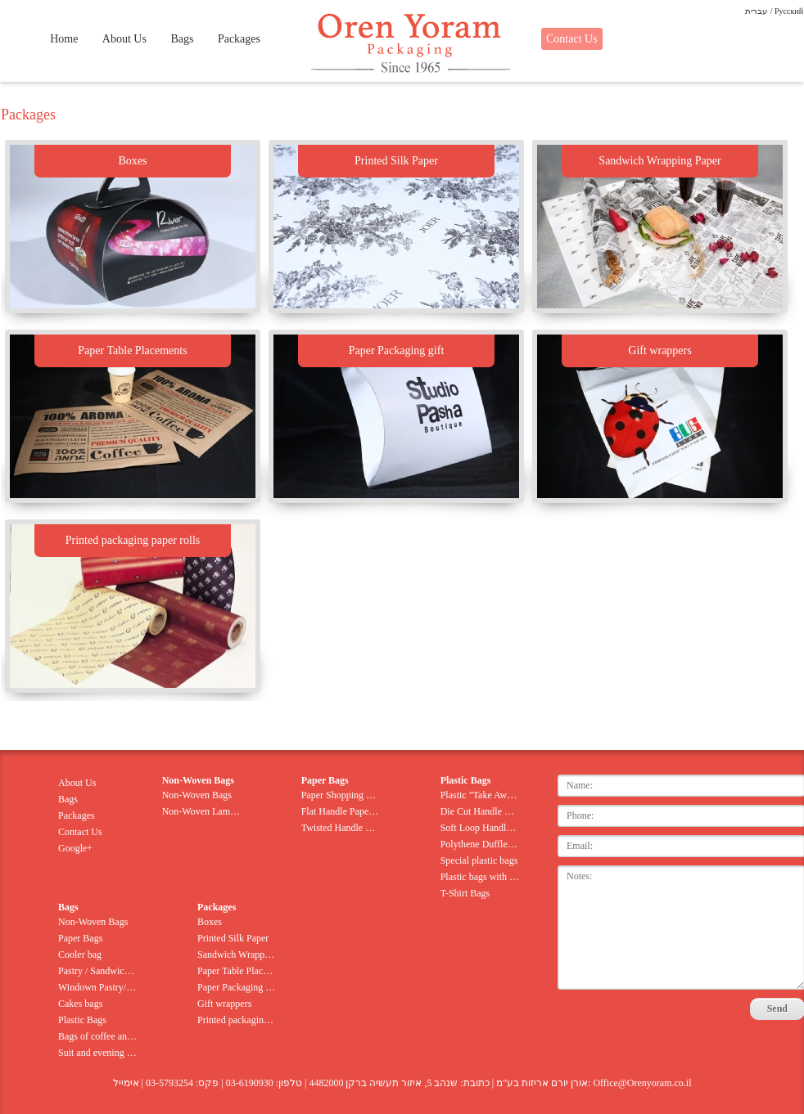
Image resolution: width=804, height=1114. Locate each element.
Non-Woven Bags (197, 795)
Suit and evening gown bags (98, 1052)
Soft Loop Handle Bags (480, 827)
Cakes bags (80, 1003)
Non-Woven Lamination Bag (202, 811)
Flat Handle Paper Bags (341, 811)
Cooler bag (80, 954)
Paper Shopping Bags (341, 795)
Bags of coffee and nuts (98, 1036)
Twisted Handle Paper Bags (341, 827)
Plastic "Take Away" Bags (480, 795)
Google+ (75, 848)
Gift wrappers (224, 1003)
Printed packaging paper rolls (237, 1020)
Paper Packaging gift (237, 987)
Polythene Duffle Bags (480, 844)
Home (64, 39)
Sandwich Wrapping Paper (237, 954)
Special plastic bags (479, 860)
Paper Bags (80, 938)
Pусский (789, 11)
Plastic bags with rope (480, 877)
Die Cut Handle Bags (480, 811)
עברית (756, 11)
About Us (124, 39)
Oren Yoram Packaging (409, 44)
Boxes (209, 922)
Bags (181, 39)
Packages (239, 39)
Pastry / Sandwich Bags (98, 971)
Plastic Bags (82, 1020)
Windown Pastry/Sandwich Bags (98, 987)
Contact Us (572, 39)
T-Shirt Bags (465, 893)
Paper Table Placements (237, 971)
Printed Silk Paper (233, 938)
